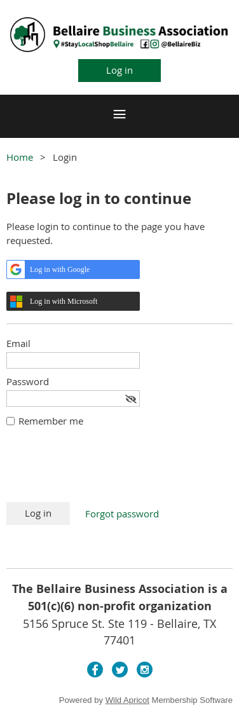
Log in (119, 70)
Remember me (50, 420)
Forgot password (122, 513)
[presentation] (103, 471)
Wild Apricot (127, 700)
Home (19, 157)
